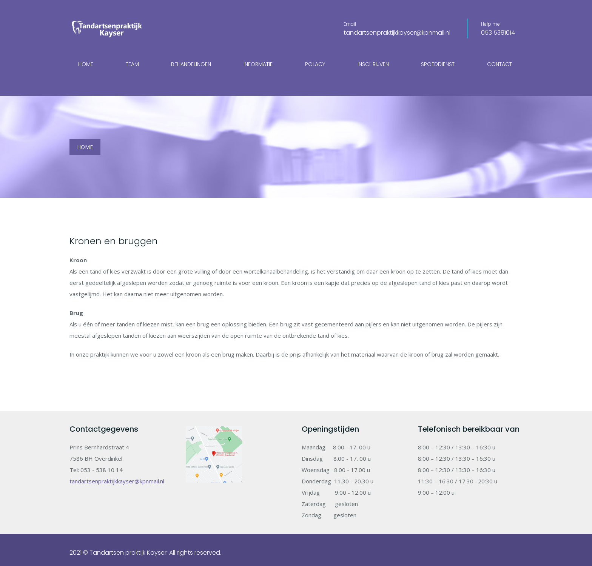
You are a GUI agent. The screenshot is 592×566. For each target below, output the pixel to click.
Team (132, 64)
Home (85, 64)
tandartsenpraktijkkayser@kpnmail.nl (397, 32)
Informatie (258, 64)
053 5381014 (498, 32)
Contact (499, 64)
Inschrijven (373, 64)
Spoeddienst (438, 64)
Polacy (315, 64)
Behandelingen (191, 64)
